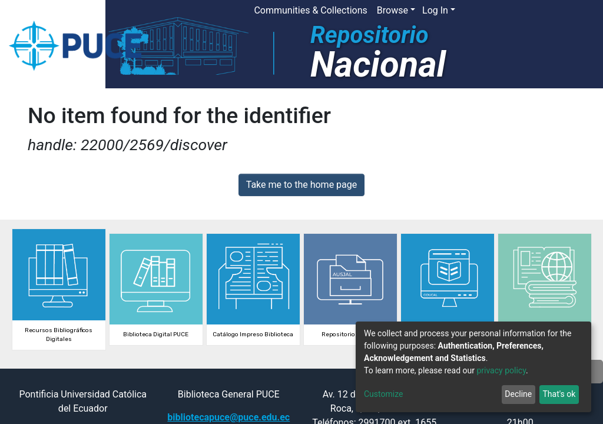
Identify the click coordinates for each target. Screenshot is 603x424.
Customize (383, 394)
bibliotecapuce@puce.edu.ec (228, 417)
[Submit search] (507, 10)
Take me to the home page (301, 184)
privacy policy (501, 370)
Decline (518, 394)
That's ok (558, 394)
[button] (489, 11)
